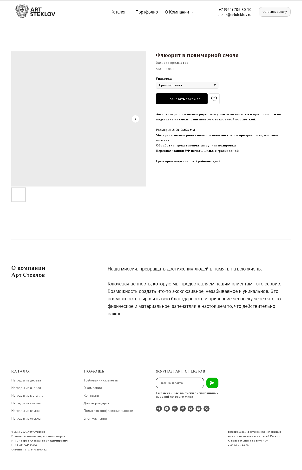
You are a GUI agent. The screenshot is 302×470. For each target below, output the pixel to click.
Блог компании (95, 418)
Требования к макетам (101, 380)
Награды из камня (25, 410)
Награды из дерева (26, 380)
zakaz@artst (228, 14)
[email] (199, 409)
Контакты (91, 395)
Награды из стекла (25, 418)
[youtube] (191, 409)
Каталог (119, 12)
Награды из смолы (26, 403)
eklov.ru (244, 14)
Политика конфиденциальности (108, 410)
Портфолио (147, 12)
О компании (177, 12)
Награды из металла (27, 395)
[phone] (207, 409)
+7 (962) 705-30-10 (235, 9)
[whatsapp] (167, 409)
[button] (275, 12)
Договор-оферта (96, 403)
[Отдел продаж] (159, 409)
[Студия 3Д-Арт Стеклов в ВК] (175, 409)
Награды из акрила (26, 387)
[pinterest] (183, 409)
